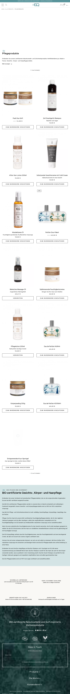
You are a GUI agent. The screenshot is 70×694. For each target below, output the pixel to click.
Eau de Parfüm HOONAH (52, 404)
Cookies (11, 690)
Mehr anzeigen (7, 64)
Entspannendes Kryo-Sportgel (18, 459)
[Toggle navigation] (2, 5)
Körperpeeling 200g (18, 404)
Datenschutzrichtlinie (36, 659)
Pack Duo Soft (18, 118)
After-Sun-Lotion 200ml (18, 175)
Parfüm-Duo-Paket (52, 233)
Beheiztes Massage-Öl (18, 290)
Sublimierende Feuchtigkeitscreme (52, 290)
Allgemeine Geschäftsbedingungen (34, 688)
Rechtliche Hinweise (16, 688)
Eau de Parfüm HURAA (52, 347)
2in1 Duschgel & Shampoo (52, 118)
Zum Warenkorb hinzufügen (18, 127)
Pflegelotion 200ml (18, 347)
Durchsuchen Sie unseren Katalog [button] (6, 5)
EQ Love (35, 4)
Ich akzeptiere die (26, 659)
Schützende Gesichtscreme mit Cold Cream (52, 175)
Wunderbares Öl (18, 233)
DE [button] (67, 5)
